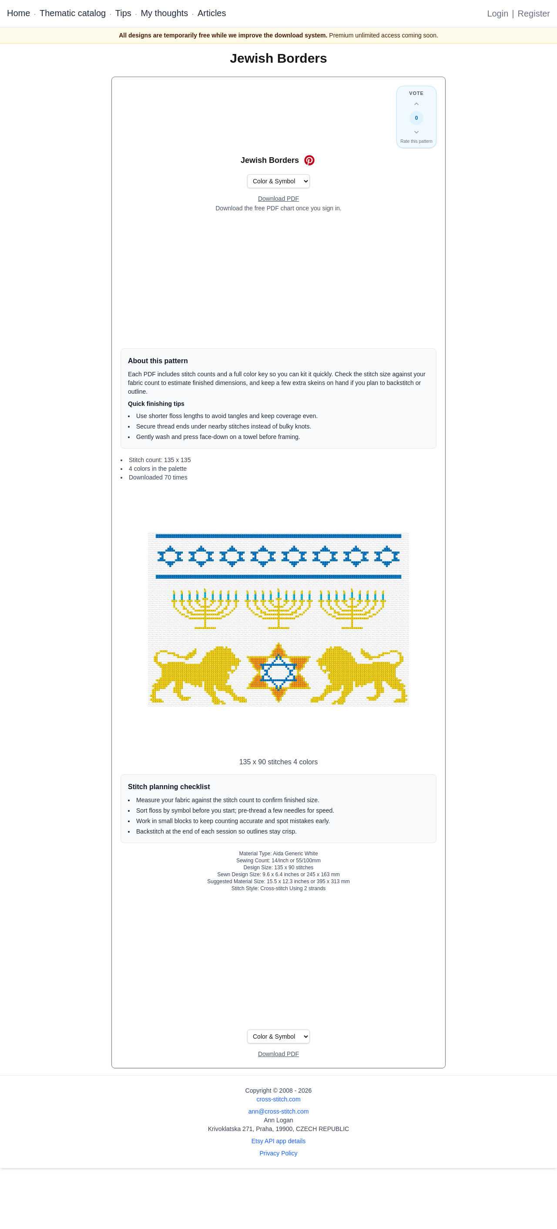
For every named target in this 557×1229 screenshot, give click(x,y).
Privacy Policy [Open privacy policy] (278, 1153)
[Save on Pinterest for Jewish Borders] (309, 160)
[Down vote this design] (416, 132)
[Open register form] (278, 199)
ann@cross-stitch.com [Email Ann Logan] (278, 1111)
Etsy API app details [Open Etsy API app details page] (279, 1141)
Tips (123, 13)
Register (534, 13)
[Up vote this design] (416, 104)
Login (497, 13)
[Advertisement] (278, 280)
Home (18, 13)
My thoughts (164, 13)
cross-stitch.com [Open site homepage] (278, 1099)
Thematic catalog (73, 13)
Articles (212, 13)
